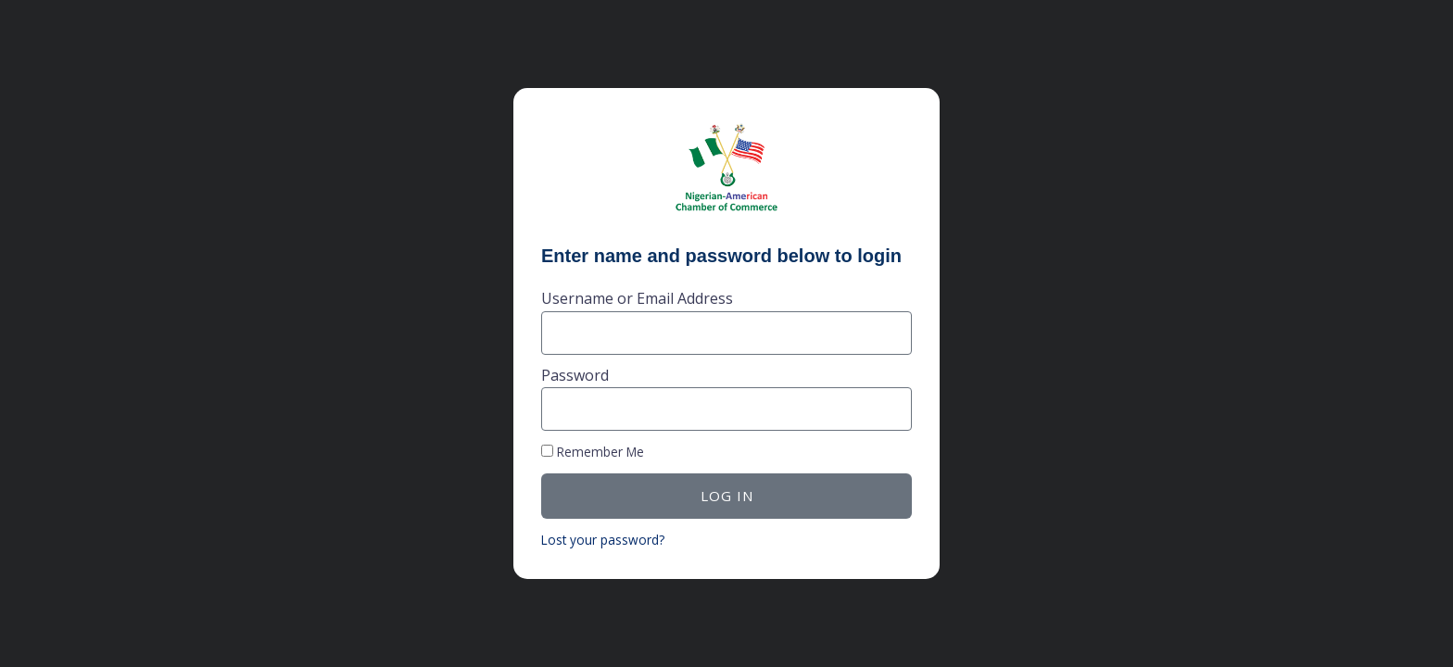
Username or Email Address (637, 298)
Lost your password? (602, 539)
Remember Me (592, 451)
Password (575, 375)
